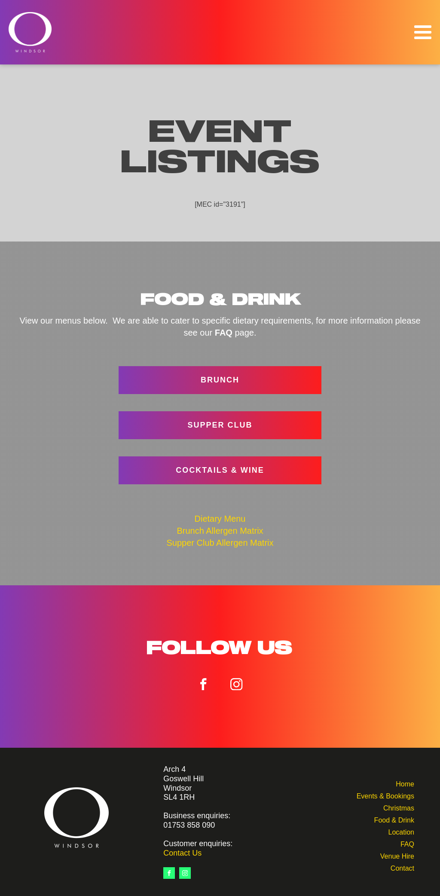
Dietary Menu (220, 518)
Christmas (398, 807)
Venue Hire (397, 855)
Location (401, 831)
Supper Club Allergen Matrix (219, 542)
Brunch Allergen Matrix (220, 530)
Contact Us (182, 853)
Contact (402, 867)
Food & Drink (394, 819)
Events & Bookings (385, 795)
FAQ (407, 843)
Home (405, 783)
